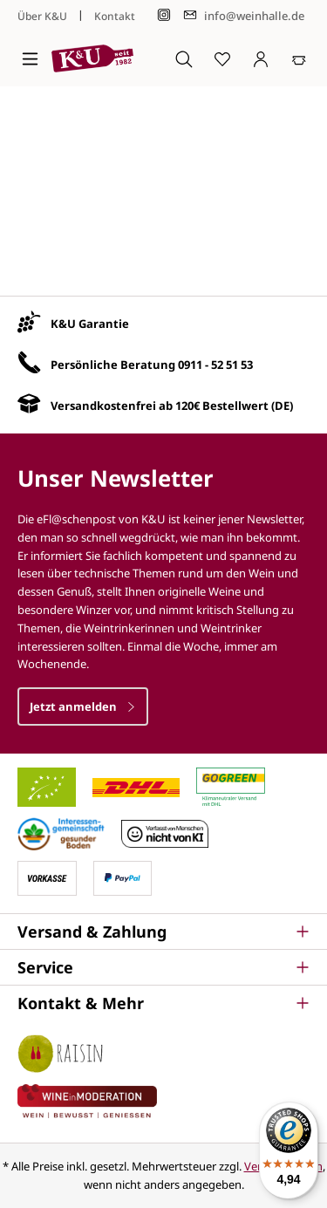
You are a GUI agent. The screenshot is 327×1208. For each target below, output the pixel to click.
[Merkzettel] (222, 58)
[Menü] (30, 58)
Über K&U (42, 16)
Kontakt (114, 16)
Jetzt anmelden (83, 706)
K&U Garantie (90, 323)
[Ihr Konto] (261, 58)
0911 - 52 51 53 (215, 364)
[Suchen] (184, 58)
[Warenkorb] (299, 58)
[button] (163, 931)
